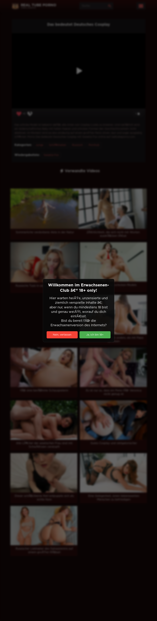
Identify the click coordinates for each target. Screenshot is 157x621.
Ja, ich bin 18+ (95, 335)
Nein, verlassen (62, 335)
